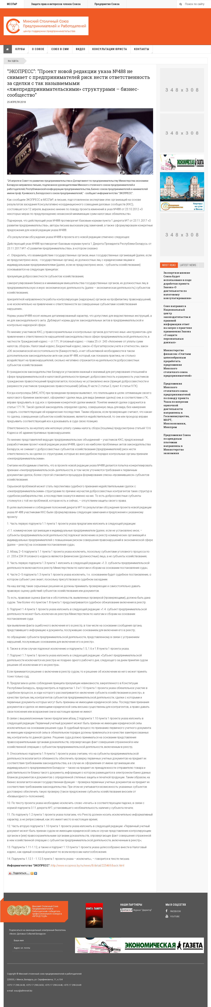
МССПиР (12, 4)
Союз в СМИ (60, 49)
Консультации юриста (109, 49)
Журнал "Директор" (142, 910)
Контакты (143, 50)
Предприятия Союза (107, 4)
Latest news (188, 265)
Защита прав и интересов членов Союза (56, 4)
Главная (7, 49)
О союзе (40, 50)
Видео (80, 49)
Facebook (173, 911)
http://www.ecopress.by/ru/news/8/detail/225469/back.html (87, 865)
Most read (169, 265)
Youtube (173, 916)
